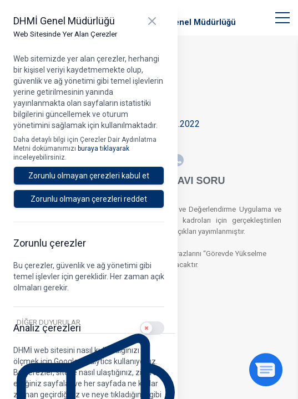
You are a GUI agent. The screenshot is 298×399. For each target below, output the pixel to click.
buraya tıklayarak (103, 148)
